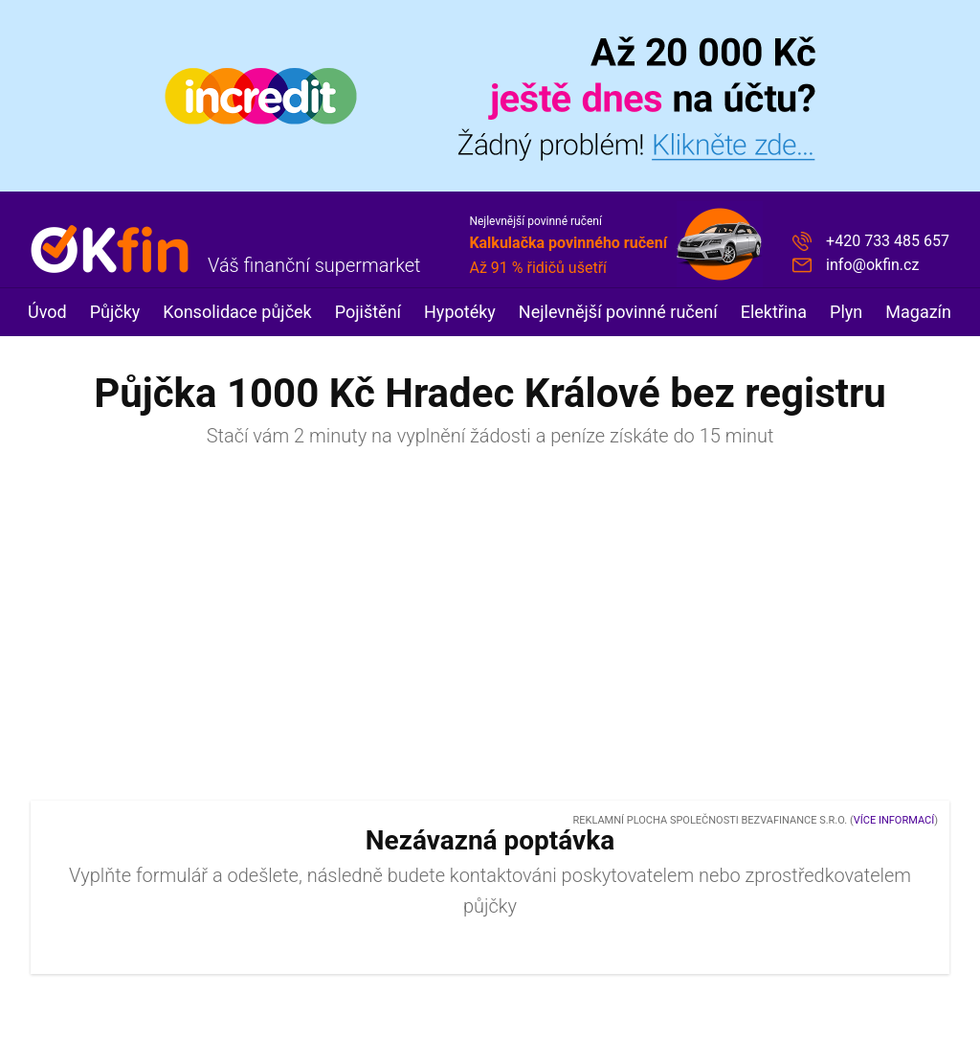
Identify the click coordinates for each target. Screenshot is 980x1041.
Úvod (47, 312)
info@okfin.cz (872, 265)
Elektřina (774, 312)
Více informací (894, 820)
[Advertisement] (490, 633)
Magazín (918, 312)
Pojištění (368, 312)
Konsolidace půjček (237, 312)
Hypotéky (460, 312)
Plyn (846, 312)
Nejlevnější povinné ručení (618, 312)
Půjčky (115, 312)
